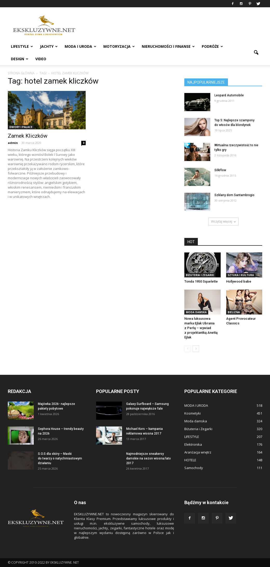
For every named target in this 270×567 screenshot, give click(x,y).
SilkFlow (220, 170)
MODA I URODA (80, 46)
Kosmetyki (192, 413)
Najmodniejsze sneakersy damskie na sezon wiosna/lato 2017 (148, 458)
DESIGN (19, 58)
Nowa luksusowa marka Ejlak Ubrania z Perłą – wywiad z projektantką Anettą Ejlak (201, 328)
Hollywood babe (238, 281)
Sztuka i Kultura (241, 275)
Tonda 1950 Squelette (201, 281)
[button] (256, 52)
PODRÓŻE (212, 46)
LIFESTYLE (22, 46)
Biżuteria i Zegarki (200, 275)
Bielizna (234, 312)
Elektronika (193, 444)
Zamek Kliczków (28, 136)
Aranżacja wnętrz (197, 452)
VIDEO (40, 58)
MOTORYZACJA (119, 46)
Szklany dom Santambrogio (234, 195)
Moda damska (196, 312)
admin (13, 143)
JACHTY (49, 46)
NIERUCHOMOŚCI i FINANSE (168, 46)
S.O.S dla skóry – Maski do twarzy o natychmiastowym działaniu (60, 458)
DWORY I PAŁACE (20, 127)
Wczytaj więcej (223, 221)
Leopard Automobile (229, 95)
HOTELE (190, 460)
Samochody (193, 467)
